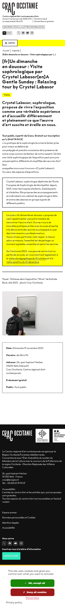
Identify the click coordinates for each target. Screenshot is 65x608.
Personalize (32, 597)
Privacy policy (14, 602)
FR (4, 33)
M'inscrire (11, 556)
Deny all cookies (34, 592)
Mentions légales (10, 523)
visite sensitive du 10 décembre (22, 262)
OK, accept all (35, 583)
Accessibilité (8, 528)
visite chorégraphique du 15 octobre (27, 258)
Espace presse (9, 512)
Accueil (6, 50)
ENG (9, 33)
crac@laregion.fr (10, 480)
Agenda (15, 50)
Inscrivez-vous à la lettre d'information (23, 27)
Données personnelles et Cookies (18, 517)
